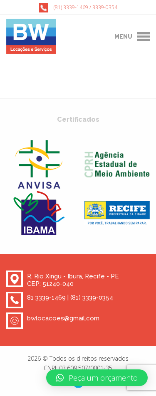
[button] (97, 377)
